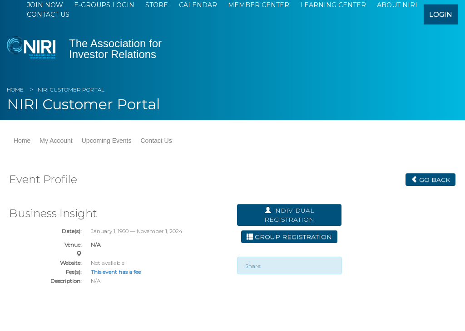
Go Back (430, 179)
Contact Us (48, 14)
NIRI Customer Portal (71, 89)
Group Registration (289, 237)
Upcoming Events (107, 140)
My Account (56, 140)
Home (15, 89)
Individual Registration (289, 215)
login (440, 14)
